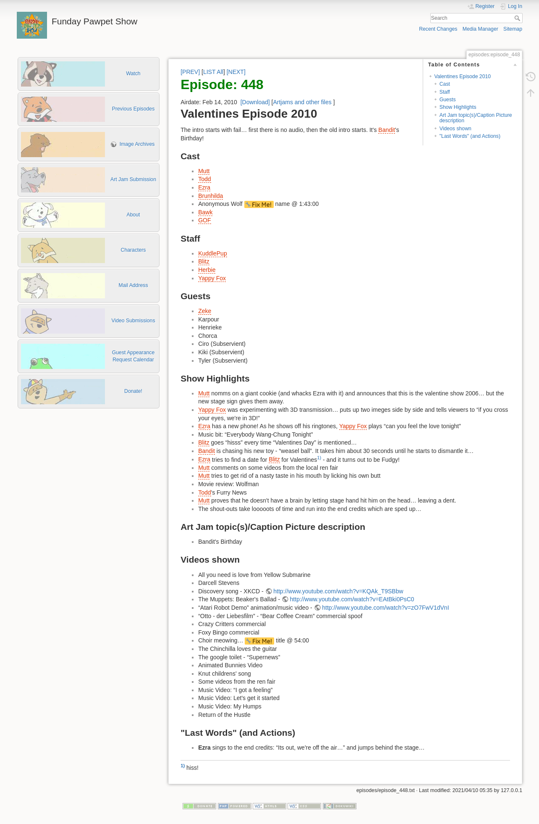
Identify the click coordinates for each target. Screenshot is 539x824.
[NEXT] (236, 71)
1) (319, 457)
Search (518, 18)
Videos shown (455, 129)
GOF (204, 220)
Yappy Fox (212, 278)
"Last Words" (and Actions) (470, 136)
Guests (448, 100)
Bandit (386, 129)
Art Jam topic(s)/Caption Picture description (476, 118)
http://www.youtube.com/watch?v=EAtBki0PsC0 (352, 599)
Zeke (204, 311)
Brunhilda (210, 195)
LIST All (213, 71)
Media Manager (480, 29)
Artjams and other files (302, 102)
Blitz (203, 261)
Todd (204, 179)
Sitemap (512, 29)
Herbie (206, 269)
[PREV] (190, 71)
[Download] (255, 102)
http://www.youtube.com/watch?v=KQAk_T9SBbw (338, 591)
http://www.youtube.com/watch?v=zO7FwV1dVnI (385, 607)
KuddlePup (212, 253)
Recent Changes (438, 29)
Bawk (205, 212)
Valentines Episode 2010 (462, 76)
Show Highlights (458, 107)
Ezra (204, 187)
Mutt (203, 171)
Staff (445, 92)
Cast (445, 84)
